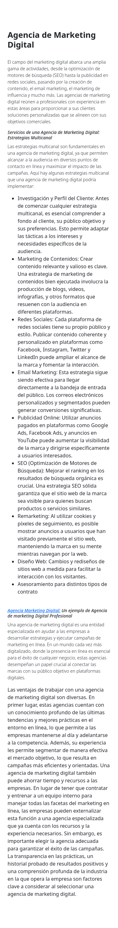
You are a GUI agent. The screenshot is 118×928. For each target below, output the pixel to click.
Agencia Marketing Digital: (34, 610)
